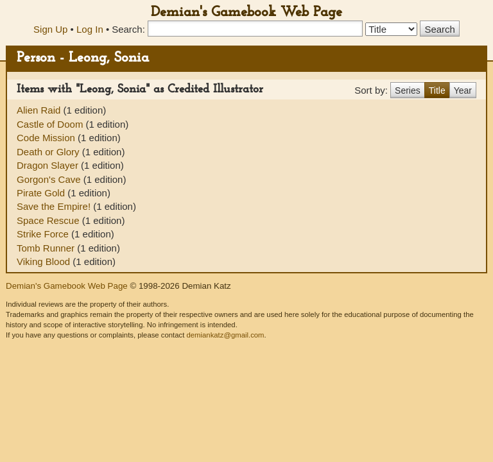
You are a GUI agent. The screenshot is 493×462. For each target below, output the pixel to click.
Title (437, 90)
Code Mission (47, 137)
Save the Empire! (55, 206)
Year (463, 90)
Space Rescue (49, 220)
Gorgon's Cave (50, 179)
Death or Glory (49, 151)
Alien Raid (40, 110)
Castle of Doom (51, 124)
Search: (128, 29)
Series (407, 90)
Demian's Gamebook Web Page (246, 12)
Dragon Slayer (49, 165)
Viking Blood (45, 261)
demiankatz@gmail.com (225, 335)
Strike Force (44, 233)
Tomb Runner (47, 248)
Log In (89, 29)
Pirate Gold (42, 192)
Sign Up (50, 29)
